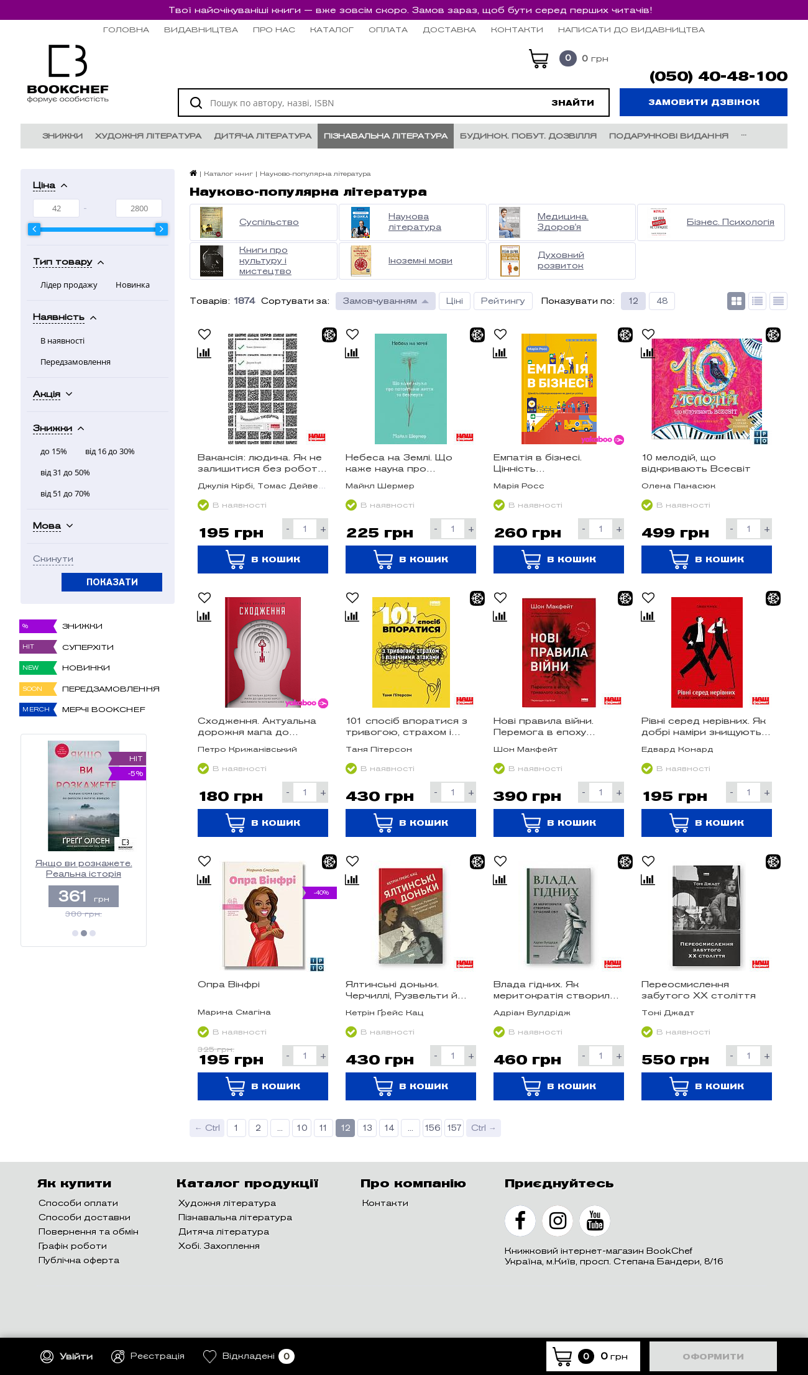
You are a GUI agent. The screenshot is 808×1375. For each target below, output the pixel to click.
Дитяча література (262, 135)
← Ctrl (207, 1128)
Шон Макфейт (526, 749)
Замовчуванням (380, 301)
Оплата (388, 29)
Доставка (449, 29)
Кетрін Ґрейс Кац (384, 1012)
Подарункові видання (668, 135)
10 (301, 1128)
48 (662, 301)
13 (367, 1128)
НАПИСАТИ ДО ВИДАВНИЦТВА (631, 29)
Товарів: (210, 301)
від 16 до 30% (110, 451)
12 (633, 301)
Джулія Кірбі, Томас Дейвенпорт (272, 485)
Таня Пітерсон (379, 749)
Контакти (517, 29)
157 (454, 1128)
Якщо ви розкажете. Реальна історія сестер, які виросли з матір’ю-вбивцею (83, 869)
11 (323, 1128)
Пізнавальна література (386, 135)
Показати (112, 582)
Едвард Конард (677, 749)
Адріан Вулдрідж (532, 1012)
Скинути (53, 559)
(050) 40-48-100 (718, 76)
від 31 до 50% (65, 472)
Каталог (332, 29)
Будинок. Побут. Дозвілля (528, 135)
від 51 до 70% (65, 493)
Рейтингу (503, 301)
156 (432, 1128)
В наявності (62, 340)
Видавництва (201, 29)
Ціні (454, 301)
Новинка (133, 284)
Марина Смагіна (234, 1011)
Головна (126, 29)
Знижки (62, 135)
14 (389, 1128)
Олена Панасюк (678, 485)
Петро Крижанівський (247, 749)
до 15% (53, 451)
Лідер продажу (69, 284)
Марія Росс (519, 485)
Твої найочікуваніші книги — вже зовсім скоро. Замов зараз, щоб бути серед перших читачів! (410, 10)
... (743, 132)
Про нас (274, 29)
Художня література (148, 135)
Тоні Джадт (667, 1012)
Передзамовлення (75, 361)
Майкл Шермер (380, 485)
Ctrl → (484, 1128)
